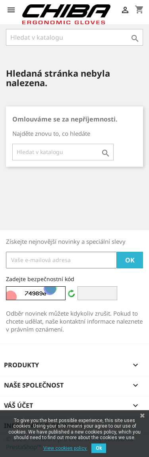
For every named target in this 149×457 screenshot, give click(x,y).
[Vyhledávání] (74, 37)
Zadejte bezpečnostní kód (40, 279)
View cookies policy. (65, 448)
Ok (99, 448)
